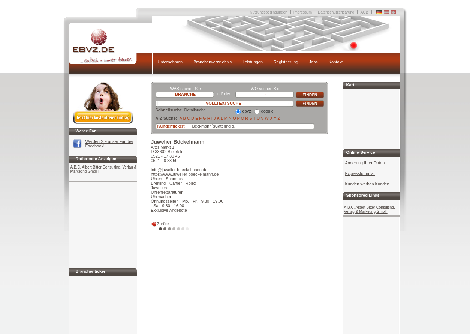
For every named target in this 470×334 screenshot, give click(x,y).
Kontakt (336, 62)
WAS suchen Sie (185, 88)
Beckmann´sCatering (211, 126)
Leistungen (252, 62)
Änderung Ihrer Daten (365, 163)
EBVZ (110, 46)
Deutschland (393, 12)
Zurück (163, 223)
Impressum (302, 12)
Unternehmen (170, 62)
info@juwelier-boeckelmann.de (179, 169)
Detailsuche (195, 110)
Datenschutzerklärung (336, 12)
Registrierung (286, 62)
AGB (364, 12)
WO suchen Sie (265, 88)
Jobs (313, 62)
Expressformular (360, 173)
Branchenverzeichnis (212, 62)
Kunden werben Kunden (367, 184)
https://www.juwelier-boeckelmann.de (185, 174)
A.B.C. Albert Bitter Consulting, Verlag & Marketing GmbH (103, 169)
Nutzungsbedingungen (268, 12)
